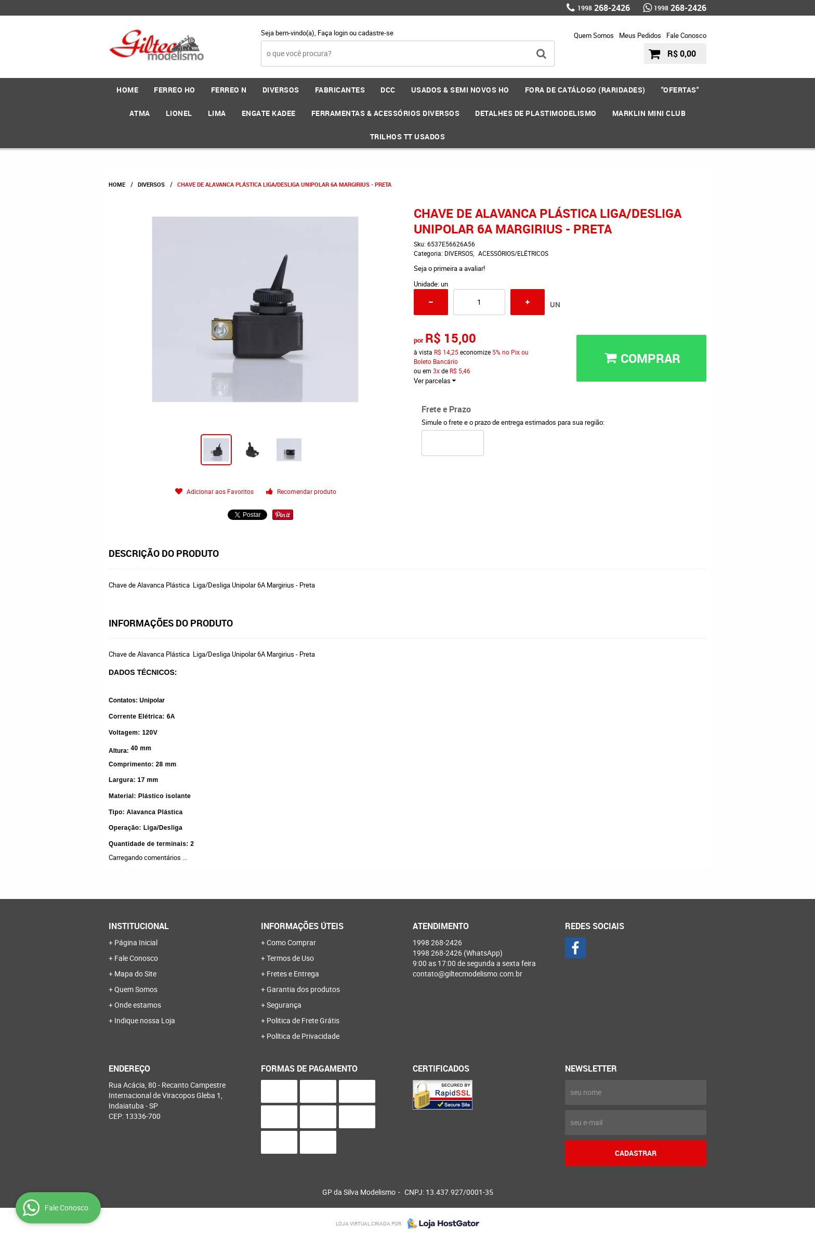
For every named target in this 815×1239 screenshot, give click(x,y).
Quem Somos (594, 35)
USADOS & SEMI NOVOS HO (460, 90)
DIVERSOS (280, 90)
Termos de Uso (290, 958)
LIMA (217, 113)
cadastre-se (375, 32)
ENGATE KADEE (269, 113)
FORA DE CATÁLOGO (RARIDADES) (585, 90)
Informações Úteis (302, 926)
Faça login (333, 32)
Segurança (284, 1005)
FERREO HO (174, 90)
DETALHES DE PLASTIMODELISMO (536, 113)
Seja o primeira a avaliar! (449, 268)
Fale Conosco (686, 35)
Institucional (139, 926)
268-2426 (603, 8)
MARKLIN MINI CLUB (649, 113)
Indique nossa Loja (144, 1020)
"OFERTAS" (680, 90)
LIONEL (179, 113)
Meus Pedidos (640, 35)
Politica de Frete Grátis (303, 1020)
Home (127, 90)
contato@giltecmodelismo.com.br (467, 974)
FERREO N (229, 90)
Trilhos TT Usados (407, 136)
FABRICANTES (340, 90)
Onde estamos (137, 1005)
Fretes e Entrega (293, 974)
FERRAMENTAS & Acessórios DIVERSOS (385, 113)
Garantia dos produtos (303, 989)
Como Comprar (291, 942)
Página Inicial (135, 942)
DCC (388, 90)
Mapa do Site (135, 974)
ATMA (139, 113)
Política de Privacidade (303, 1036)
